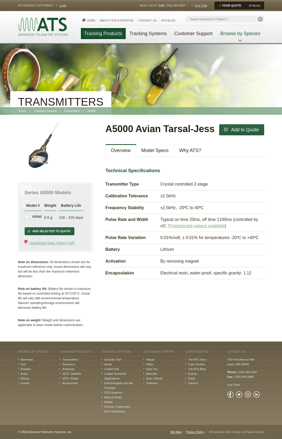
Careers (193, 383)
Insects (25, 383)
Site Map (175, 431)
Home (91, 20)
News (191, 378)
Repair (150, 359)
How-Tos (151, 369)
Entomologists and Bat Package (118, 385)
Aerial (108, 364)
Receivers (68, 364)
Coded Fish (111, 369)
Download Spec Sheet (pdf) (52, 243)
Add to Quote (245, 129)
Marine (25, 378)
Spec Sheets (154, 378)
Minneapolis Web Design (225, 431)
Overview (121, 150)
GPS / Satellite (71, 373)
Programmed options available (196, 226)
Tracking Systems (116, 351)
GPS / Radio (70, 378)
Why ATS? (190, 150)
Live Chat (201, 5)
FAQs (149, 364)
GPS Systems (113, 392)
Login (63, 5)
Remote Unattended (117, 406)
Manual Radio (113, 397)
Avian (24, 373)
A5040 (36, 217)
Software (151, 383)
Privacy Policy (195, 431)
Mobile (108, 402)
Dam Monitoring (114, 411)
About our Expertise (117, 20)
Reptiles (26, 369)
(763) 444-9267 (175, 5)
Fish (23, 364)
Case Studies (196, 364)
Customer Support (159, 351)
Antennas (68, 369)
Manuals (151, 373)
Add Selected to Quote (51, 231)
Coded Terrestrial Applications (115, 376)
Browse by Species (33, 351)
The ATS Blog (197, 369)
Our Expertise (197, 351)
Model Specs (155, 150)
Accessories (70, 383)
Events (192, 373)
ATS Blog (168, 20)
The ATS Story (197, 359)
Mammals (27, 359)
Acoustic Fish (112, 359)
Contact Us (147, 20)
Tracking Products (76, 351)
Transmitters (70, 359)
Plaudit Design (255, 431)
